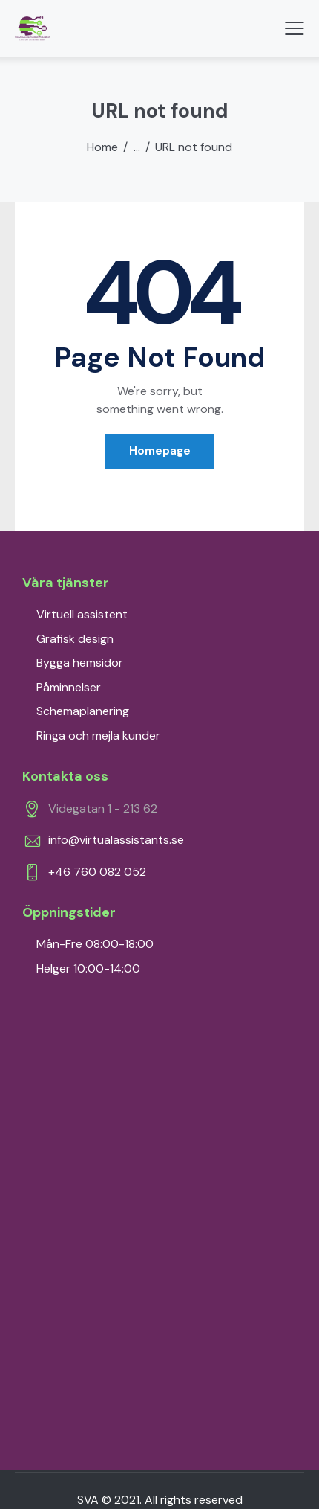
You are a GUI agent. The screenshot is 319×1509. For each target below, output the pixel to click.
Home (102, 147)
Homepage (160, 450)
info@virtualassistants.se (116, 840)
